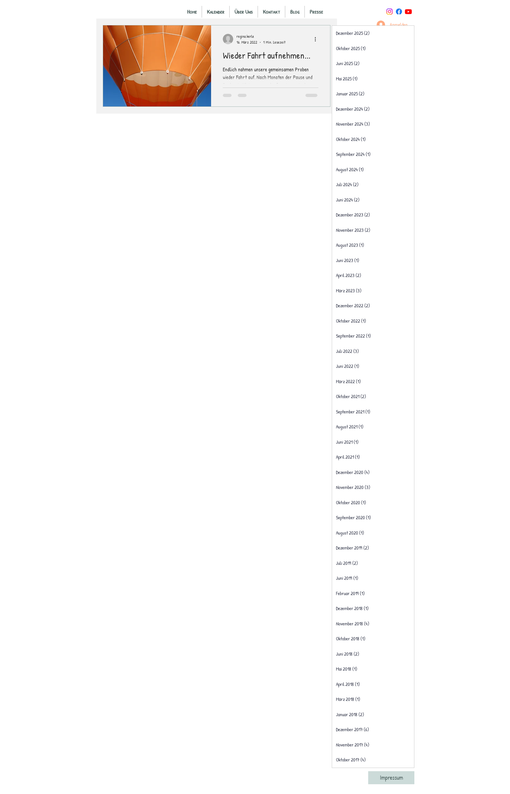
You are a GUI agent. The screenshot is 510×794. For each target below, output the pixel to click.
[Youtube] (408, 11)
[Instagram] (389, 11)
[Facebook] (399, 11)
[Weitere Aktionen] (317, 39)
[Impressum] (391, 777)
